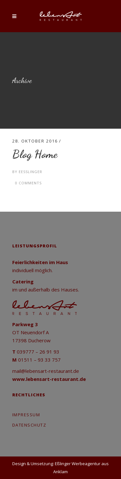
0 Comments (28, 182)
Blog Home (34, 154)
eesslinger (30, 171)
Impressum (26, 415)
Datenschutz (29, 425)
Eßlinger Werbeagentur (77, 463)
